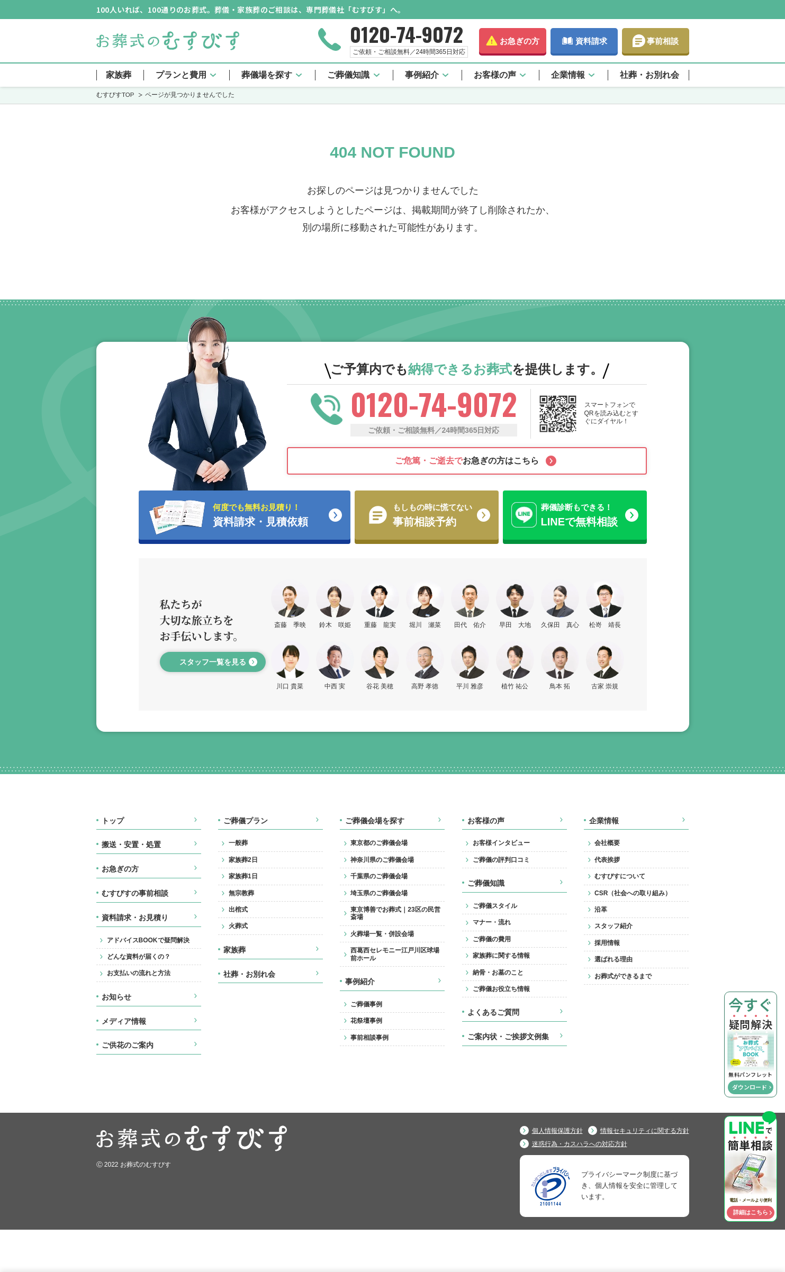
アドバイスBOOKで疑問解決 (148, 940)
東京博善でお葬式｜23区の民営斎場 (395, 913)
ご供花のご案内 (128, 1045)
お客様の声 (495, 74)
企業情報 (568, 74)
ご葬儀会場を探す (374, 820)
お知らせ (116, 997)
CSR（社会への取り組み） (632, 893)
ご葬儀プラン (245, 820)
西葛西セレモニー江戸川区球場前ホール (394, 954)
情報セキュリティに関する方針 (644, 1131)
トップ (113, 820)
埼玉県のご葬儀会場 (379, 893)
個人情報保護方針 (557, 1131)
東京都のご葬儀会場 (379, 843)
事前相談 (663, 41)
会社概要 (607, 843)
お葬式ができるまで (623, 976)
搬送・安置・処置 (131, 844)
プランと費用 (181, 74)
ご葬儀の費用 (492, 939)
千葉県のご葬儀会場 (379, 876)
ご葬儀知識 (348, 74)
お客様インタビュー (501, 843)
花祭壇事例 (366, 1020)
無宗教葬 (241, 893)
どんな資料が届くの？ (138, 956)
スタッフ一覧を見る (212, 662)
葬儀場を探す (266, 74)
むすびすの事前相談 (135, 893)
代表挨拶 (607, 860)
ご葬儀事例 (366, 1004)
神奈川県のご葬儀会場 (382, 860)
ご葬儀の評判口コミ (501, 860)
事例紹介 (422, 74)
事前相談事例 (369, 1037)
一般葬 (238, 843)
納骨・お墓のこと (498, 972)
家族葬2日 (243, 860)
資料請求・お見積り (135, 917)
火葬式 (238, 926)
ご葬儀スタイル (495, 906)
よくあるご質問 (493, 1012)
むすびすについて (619, 876)
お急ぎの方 (519, 41)
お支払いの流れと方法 (138, 973)
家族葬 (118, 74)
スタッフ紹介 (613, 926)
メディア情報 (124, 1021)
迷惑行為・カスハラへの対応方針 (579, 1144)
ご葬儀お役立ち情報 (501, 989)
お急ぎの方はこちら (467, 460)
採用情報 (607, 943)
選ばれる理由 (613, 959)
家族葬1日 (243, 876)
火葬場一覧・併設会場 (382, 934)
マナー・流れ (492, 922)
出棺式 (238, 909)
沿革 (600, 909)
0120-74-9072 (406, 34)
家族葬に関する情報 (501, 955)
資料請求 (591, 41)
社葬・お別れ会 (649, 74)
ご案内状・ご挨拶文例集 (508, 1036)
